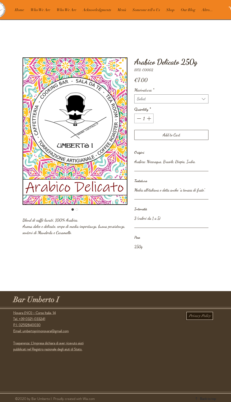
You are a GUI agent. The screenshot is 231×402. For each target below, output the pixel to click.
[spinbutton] (144, 118)
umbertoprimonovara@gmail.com (45, 331)
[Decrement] (138, 118)
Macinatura (144, 90)
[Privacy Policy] (199, 316)
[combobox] (171, 98)
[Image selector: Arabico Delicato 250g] (73, 209)
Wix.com (89, 398)
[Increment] (149, 118)
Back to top (208, 398)
